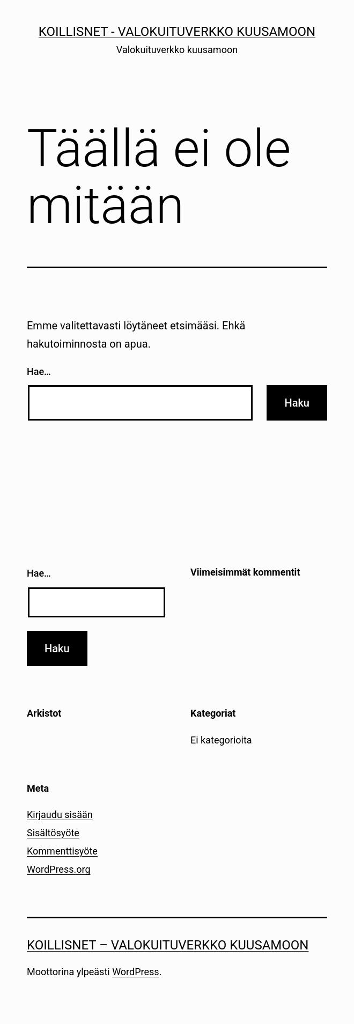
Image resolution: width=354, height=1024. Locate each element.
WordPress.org (59, 869)
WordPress (135, 971)
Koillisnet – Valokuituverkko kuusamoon (167, 945)
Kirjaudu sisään (60, 814)
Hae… (39, 371)
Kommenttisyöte (62, 851)
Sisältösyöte (53, 832)
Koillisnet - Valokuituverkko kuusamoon (177, 31)
